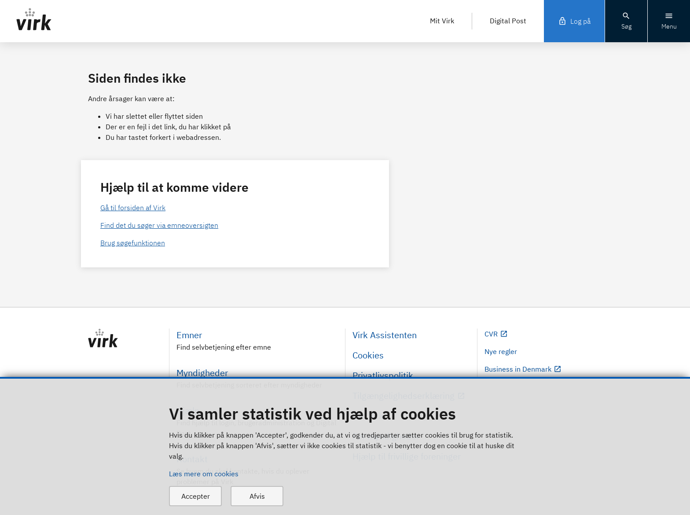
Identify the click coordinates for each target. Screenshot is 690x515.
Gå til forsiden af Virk (132, 207)
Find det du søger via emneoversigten (159, 225)
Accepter (195, 496)
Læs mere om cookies (204, 473)
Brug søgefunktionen (132, 242)
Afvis (257, 496)
